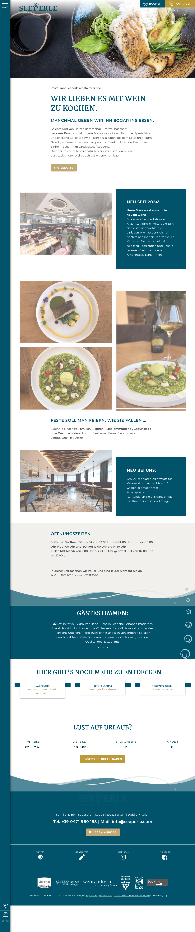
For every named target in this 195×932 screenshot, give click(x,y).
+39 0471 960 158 (79, 807)
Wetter (41, 840)
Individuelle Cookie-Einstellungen (131, 882)
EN (7, 921)
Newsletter (82, 840)
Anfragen (180, 4)
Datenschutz (105, 882)
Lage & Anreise (102, 817)
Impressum (91, 882)
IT (3, 921)
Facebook (166, 840)
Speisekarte (63, 167)
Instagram (124, 840)
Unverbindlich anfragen (102, 759)
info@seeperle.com (132, 807)
